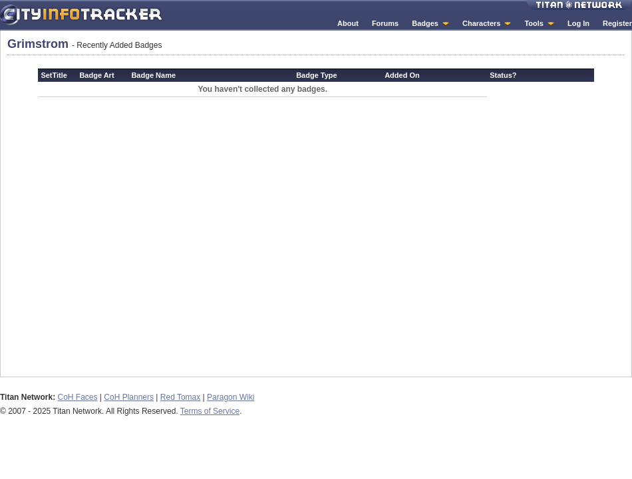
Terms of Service (209, 411)
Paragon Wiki (230, 397)
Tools (534, 23)
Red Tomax (180, 397)
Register (617, 23)
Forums (385, 23)
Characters (481, 23)
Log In (578, 23)
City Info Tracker (81, 15)
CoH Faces (77, 397)
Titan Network (579, 5)
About (348, 23)
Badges (425, 23)
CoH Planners (129, 397)
